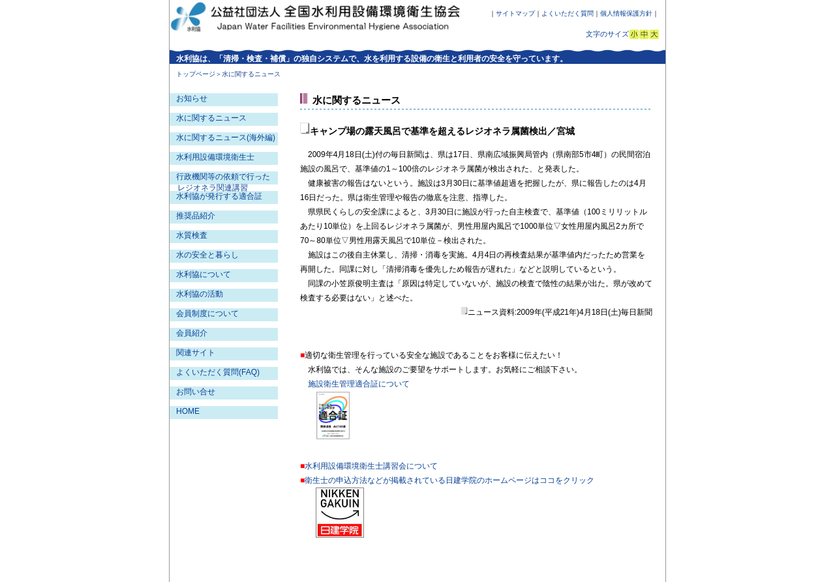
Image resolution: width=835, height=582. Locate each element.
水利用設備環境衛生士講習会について (371, 466)
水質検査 (191, 235)
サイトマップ (515, 13)
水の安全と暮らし (207, 254)
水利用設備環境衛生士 (215, 157)
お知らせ (191, 98)
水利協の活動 (199, 293)
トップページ (195, 74)
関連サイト (195, 352)
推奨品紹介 (195, 215)
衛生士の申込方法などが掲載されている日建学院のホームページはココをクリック (449, 480)
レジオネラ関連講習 (212, 187)
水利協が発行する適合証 (219, 196)
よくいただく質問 (567, 13)
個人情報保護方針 (626, 13)
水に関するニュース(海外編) (225, 137)
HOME (188, 411)
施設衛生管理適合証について (359, 383)
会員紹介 (191, 333)
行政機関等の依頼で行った (223, 176)
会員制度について (207, 313)
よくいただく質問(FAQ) (218, 372)
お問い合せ (195, 391)
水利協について (203, 274)
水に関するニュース (211, 118)
